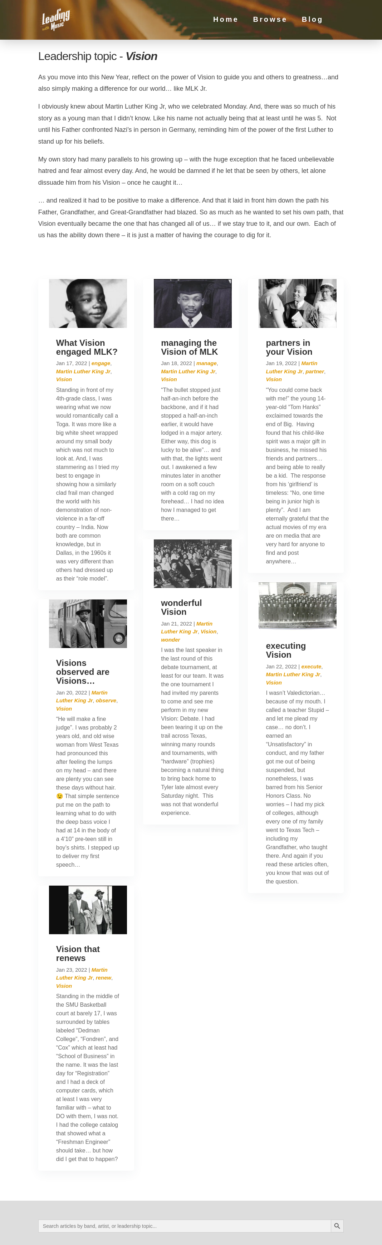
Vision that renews (78, 923)
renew (103, 947)
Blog (312, 21)
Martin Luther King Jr (83, 341)
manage (206, 333)
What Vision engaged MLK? (87, 317)
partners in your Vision (289, 317)
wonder (170, 609)
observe (106, 670)
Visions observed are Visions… (82, 641)
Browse (270, 21)
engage (101, 333)
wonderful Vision (181, 577)
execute (311, 636)
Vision (64, 349)
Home (226, 21)
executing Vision (286, 620)
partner (314, 341)
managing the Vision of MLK (189, 317)
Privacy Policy (107, 1233)
